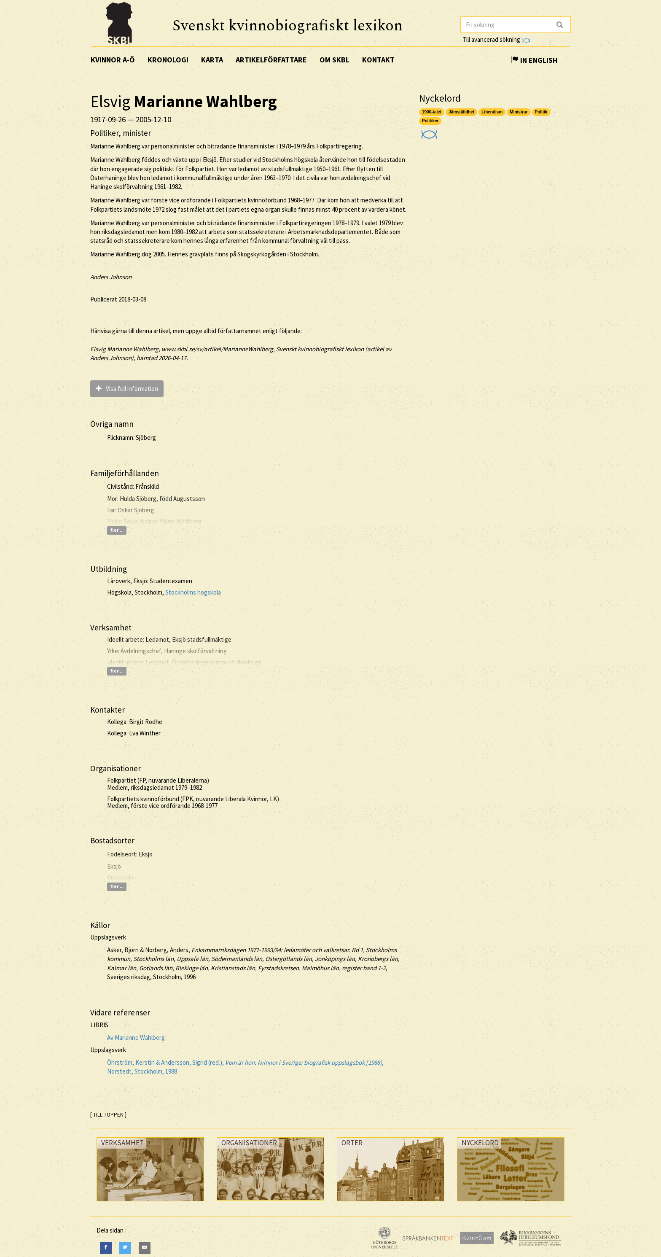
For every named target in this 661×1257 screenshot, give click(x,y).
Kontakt (378, 60)
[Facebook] (106, 1248)
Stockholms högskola (193, 592)
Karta (212, 60)
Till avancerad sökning (496, 39)
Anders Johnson (111, 277)
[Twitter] (125, 1248)
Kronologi (168, 60)
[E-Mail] (144, 1248)
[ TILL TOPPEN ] (108, 1114)
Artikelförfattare (271, 60)
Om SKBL (334, 60)
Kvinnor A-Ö (113, 60)
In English (534, 60)
